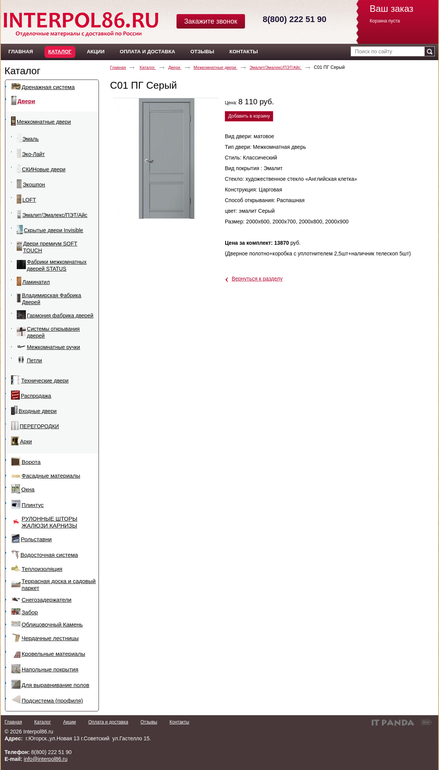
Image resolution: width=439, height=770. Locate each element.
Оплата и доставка (108, 722)
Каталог (60, 51)
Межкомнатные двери (215, 67)
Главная (118, 67)
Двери (174, 67)
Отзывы (148, 722)
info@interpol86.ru (46, 759)
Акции (69, 722)
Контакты (179, 722)
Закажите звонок (210, 21)
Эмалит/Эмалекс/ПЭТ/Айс (276, 67)
